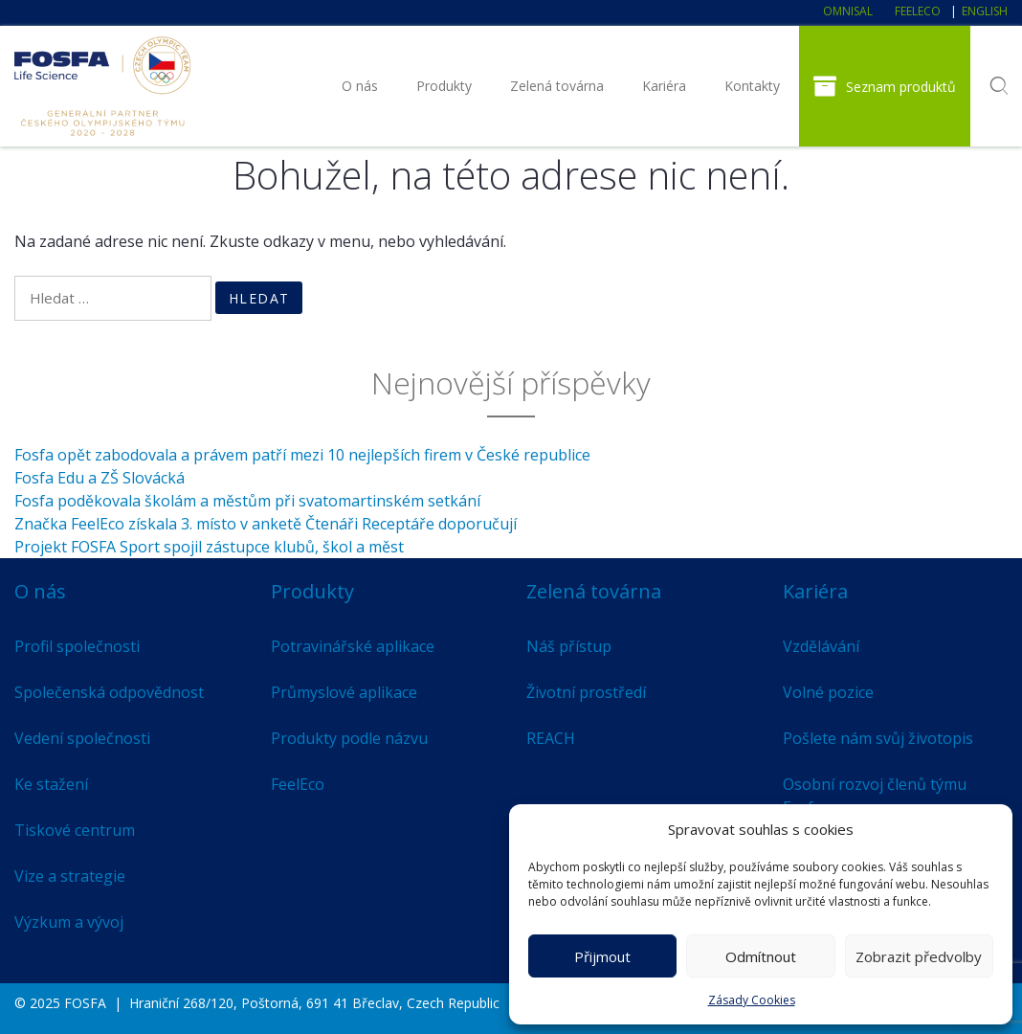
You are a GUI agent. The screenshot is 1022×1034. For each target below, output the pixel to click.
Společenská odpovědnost (109, 692)
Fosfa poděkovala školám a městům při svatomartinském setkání (247, 500)
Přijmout (602, 956)
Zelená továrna (557, 86)
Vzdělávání (821, 646)
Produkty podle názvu (349, 738)
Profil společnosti (77, 646)
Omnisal (848, 11)
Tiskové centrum (74, 830)
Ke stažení (51, 784)
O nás (360, 86)
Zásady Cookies (751, 1000)
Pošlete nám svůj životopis (878, 738)
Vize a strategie (69, 876)
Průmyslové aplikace (344, 692)
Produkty (444, 86)
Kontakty (752, 86)
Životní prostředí (586, 692)
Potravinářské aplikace (352, 646)
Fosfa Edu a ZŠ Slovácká (99, 477)
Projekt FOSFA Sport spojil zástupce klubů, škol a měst (209, 546)
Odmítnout (760, 956)
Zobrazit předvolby (918, 956)
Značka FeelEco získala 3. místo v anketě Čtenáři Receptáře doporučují (265, 523)
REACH (550, 738)
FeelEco (918, 11)
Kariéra (664, 86)
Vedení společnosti (82, 738)
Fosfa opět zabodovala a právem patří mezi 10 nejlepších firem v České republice (302, 454)
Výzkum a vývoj (68, 922)
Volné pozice (828, 692)
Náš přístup (568, 646)
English (985, 11)
